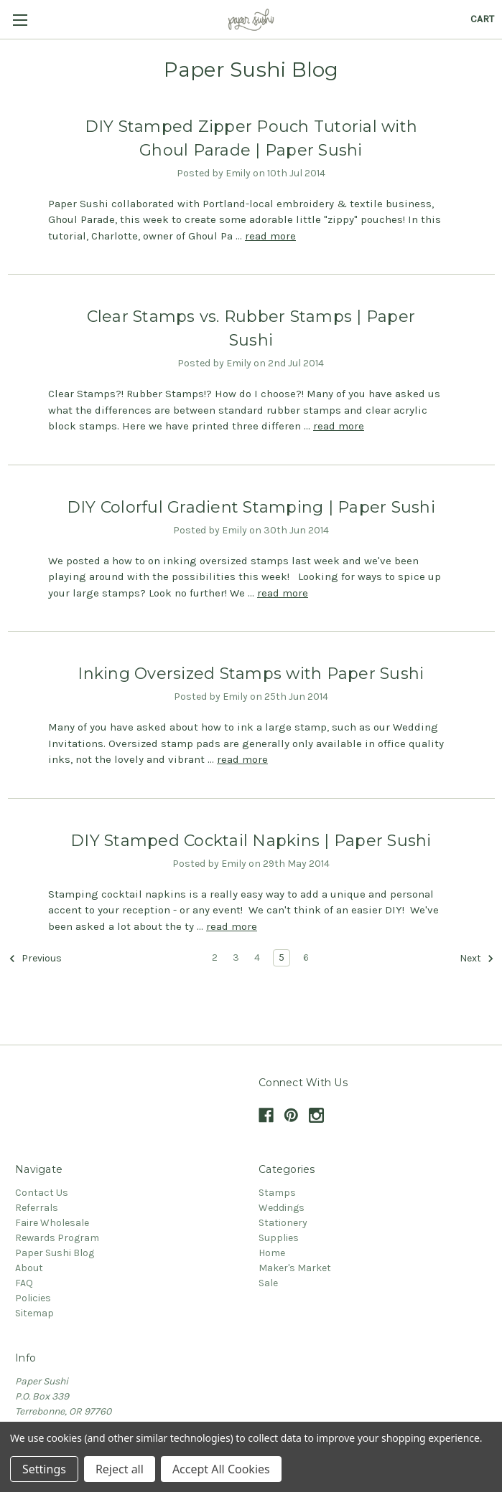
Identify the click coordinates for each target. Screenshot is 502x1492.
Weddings (282, 1208)
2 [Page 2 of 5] (215, 957)
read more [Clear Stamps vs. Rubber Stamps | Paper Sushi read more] (338, 425)
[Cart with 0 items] (482, 19)
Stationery (283, 1223)
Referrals (36, 1208)
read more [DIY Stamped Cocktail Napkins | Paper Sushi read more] (231, 926)
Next (477, 958)
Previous (35, 958)
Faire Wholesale (52, 1223)
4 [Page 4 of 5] (257, 957)
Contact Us (41, 1193)
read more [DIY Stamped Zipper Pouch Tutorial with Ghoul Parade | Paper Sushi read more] (270, 235)
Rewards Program (57, 1238)
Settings (44, 1469)
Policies (33, 1298)
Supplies (279, 1238)
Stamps (277, 1193)
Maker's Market (295, 1268)
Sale (268, 1283)
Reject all (120, 1469)
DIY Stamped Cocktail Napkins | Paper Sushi (251, 840)
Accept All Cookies (221, 1469)
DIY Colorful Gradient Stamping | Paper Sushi (251, 507)
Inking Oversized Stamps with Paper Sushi (251, 673)
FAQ (24, 1283)
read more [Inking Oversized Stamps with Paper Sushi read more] (242, 759)
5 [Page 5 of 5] (281, 957)
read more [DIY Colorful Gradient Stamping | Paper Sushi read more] (282, 592)
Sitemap (34, 1313)
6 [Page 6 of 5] (306, 957)
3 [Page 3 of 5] (236, 957)
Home (272, 1253)
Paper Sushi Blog (54, 1253)
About (29, 1268)
